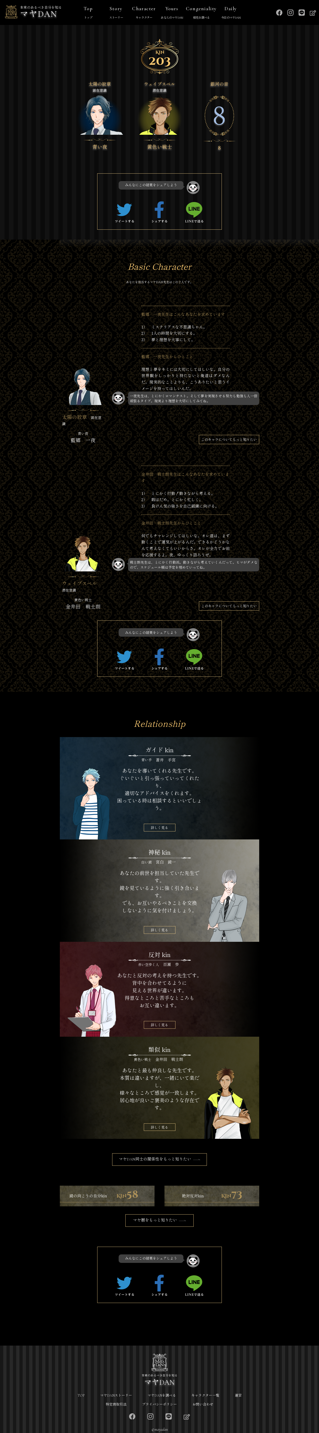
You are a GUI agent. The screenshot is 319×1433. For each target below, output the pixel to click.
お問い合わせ (202, 1404)
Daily (231, 13)
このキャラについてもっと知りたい (229, 439)
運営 (238, 1395)
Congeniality (201, 13)
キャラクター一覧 (205, 1395)
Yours (172, 13)
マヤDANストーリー (116, 1395)
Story (116, 13)
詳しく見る (159, 827)
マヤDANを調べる (162, 1395)
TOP (81, 1395)
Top (88, 13)
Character (144, 13)
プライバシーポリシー (159, 1404)
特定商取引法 (116, 1404)
